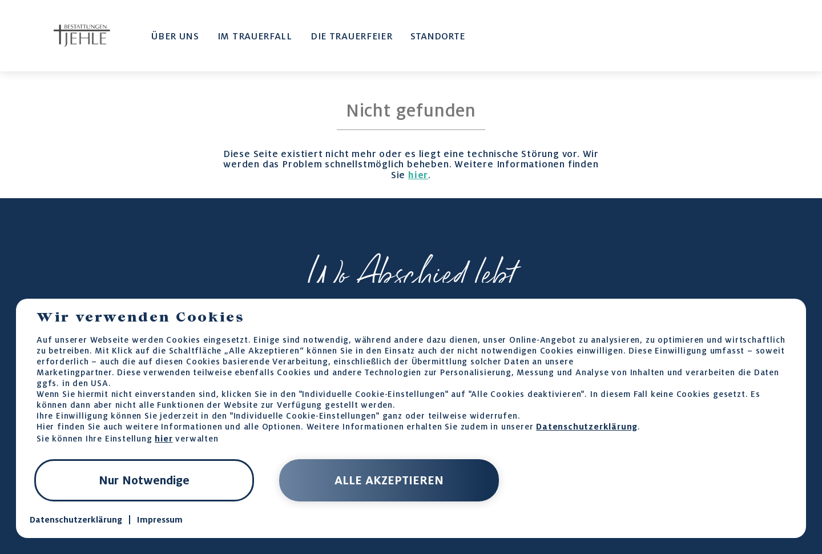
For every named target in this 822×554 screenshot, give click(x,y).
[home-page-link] (82, 36)
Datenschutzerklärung (587, 426)
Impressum (160, 519)
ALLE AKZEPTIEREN (389, 480)
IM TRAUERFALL (254, 36)
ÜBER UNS (175, 36)
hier (418, 174)
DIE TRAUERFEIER (352, 36)
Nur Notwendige (144, 480)
